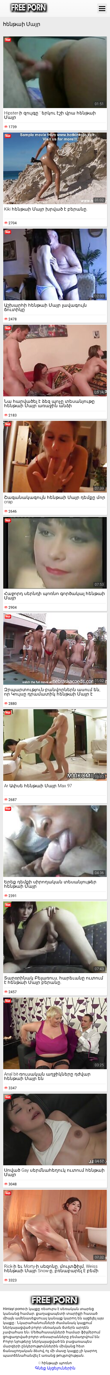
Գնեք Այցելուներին (55, 1368)
